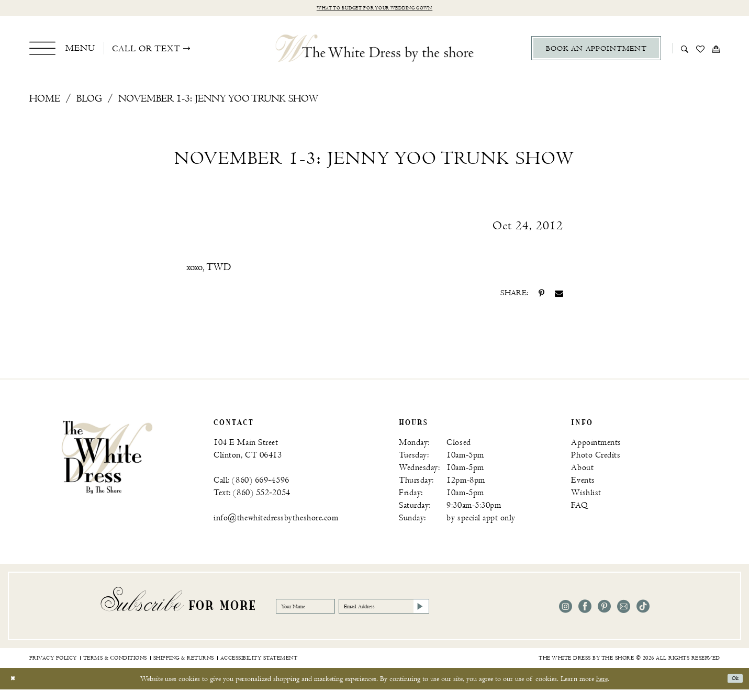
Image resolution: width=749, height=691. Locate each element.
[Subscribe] (482, 608)
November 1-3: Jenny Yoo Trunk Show (218, 101)
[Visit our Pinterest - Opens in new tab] (604, 608)
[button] (62, 50)
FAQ (579, 507)
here (602, 680)
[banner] (107, 458)
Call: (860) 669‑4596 (251, 482)
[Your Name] (318, 608)
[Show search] (684, 50)
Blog (89, 101)
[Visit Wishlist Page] (700, 50)
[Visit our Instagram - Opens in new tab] (565, 608)
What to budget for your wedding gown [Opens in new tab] (374, 9)
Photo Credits (595, 457)
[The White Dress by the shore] (374, 50)
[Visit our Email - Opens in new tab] (623, 608)
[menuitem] (62, 50)
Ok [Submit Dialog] (732, 680)
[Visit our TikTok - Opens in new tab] (643, 608)
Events (583, 482)
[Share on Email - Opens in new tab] (559, 295)
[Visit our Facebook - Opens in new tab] (584, 608)
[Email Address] (429, 608)
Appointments (596, 445)
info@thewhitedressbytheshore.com (276, 520)
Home (44, 101)
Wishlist (586, 495)
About (582, 470)
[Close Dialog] (15, 680)
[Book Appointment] (596, 50)
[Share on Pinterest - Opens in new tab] (541, 295)
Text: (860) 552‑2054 (252, 495)
